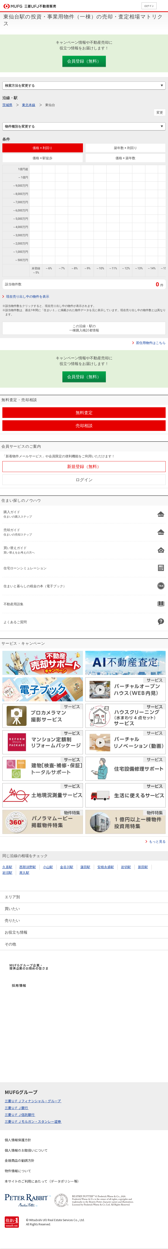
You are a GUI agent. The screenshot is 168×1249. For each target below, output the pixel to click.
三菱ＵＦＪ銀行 (17, 1107)
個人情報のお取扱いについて (26, 1150)
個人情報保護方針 (18, 1139)
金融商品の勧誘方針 (19, 1160)
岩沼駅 (7, 873)
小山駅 (48, 867)
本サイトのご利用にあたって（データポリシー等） (43, 1181)
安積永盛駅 (105, 867)
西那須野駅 (27, 867)
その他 (10, 944)
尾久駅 (24, 873)
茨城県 (7, 105)
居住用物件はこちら (151, 343)
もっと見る (157, 841)
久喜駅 (7, 867)
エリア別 (12, 897)
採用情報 (19, 985)
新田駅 (143, 867)
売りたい (12, 921)
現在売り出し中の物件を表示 (27, 296)
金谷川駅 (66, 867)
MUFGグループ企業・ (28, 966)
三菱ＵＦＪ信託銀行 (20, 1114)
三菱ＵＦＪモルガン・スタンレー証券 (33, 1121)
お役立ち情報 (16, 932)
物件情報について (18, 1170)
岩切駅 (126, 867)
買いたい (12, 909)
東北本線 (28, 105)
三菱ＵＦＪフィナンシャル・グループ (33, 1101)
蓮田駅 (85, 867)
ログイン (149, 6)
